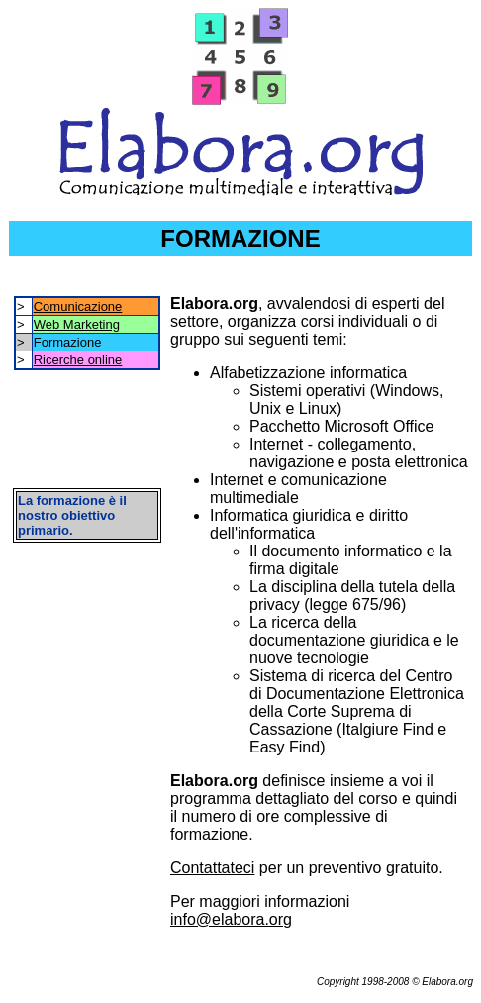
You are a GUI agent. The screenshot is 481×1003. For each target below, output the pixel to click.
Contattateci (212, 867)
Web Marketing (77, 324)
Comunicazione (78, 306)
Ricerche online (78, 359)
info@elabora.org (231, 919)
